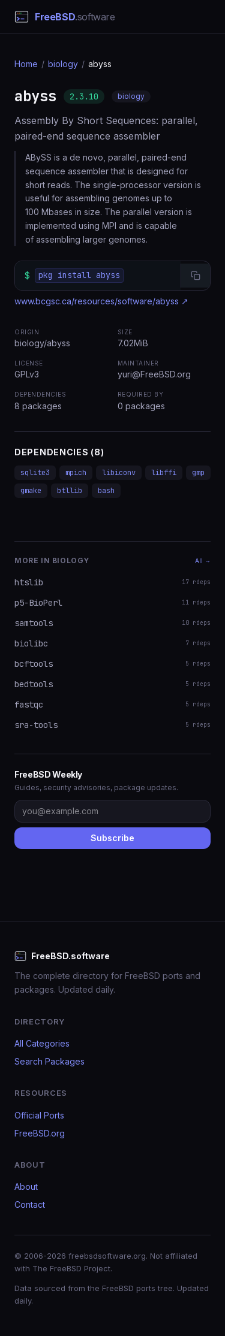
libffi (163, 472)
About (26, 1186)
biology (63, 64)
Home (26, 64)
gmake (30, 490)
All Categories (42, 1043)
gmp (198, 472)
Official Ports (39, 1115)
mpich (75, 472)
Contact (29, 1204)
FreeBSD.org (39, 1133)
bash (106, 490)
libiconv (119, 472)
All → (203, 560)
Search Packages (49, 1061)
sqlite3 (35, 472)
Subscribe (112, 838)
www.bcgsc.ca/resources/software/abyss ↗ (101, 301)
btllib (69, 490)
